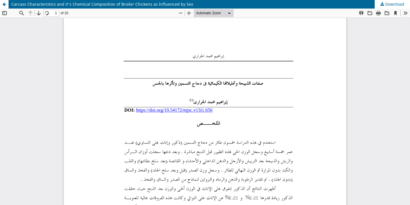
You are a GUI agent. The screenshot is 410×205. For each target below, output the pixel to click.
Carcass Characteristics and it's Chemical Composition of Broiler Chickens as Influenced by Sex (102, 4)
